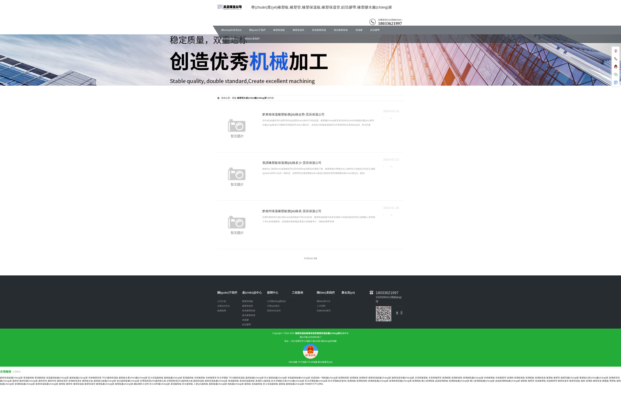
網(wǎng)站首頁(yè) (231, 30)
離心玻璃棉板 (428, 381)
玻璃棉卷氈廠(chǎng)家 (400, 381)
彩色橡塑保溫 (319, 30)
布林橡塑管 (211, 377)
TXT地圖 (302, 362)
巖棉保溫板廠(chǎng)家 (11, 377)
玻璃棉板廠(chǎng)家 (378, 381)
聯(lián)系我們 (252, 38)
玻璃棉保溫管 (75, 381)
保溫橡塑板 (540, 381)
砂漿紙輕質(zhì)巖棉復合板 (153, 381)
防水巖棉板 (187, 384)
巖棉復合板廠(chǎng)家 (105, 381)
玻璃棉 (510, 377)
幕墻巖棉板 (28, 377)
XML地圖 (292, 362)
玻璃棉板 (354, 377)
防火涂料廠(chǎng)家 (160, 384)
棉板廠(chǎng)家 (236, 384)
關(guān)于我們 (257, 30)
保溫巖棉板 (257, 384)
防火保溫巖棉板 (155, 377)
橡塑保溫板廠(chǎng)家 (379, 377)
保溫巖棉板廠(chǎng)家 (57, 377)
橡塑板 (549, 377)
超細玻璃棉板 (441, 381)
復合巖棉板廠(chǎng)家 (128, 381)
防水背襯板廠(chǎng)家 (316, 381)
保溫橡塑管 (551, 381)
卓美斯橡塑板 (421, 377)
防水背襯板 (222, 377)
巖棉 (583, 381)
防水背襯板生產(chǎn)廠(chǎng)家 (287, 381)
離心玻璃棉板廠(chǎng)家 (482, 381)
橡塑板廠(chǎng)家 (105, 384)
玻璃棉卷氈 (343, 377)
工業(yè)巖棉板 (201, 384)
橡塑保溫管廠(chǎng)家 (403, 377)
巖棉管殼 (42, 381)
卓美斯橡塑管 (435, 377)
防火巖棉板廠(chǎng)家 (275, 377)
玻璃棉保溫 (540, 377)
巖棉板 (247, 384)
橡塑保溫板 (279, 30)
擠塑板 (612, 381)
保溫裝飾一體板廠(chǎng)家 (324, 377)
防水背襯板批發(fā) (337, 381)
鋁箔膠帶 (375, 30)
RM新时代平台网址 (314, 384)
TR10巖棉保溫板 (110, 377)
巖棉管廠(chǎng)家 (28, 381)
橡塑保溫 (597, 381)
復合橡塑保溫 (341, 30)
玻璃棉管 (363, 377)
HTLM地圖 (312, 362)
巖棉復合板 (87, 381)
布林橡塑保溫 (94, 377)
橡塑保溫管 (298, 30)
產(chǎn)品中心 (229, 38)
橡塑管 (556, 377)
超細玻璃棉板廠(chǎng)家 (507, 381)
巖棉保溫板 (198, 381)
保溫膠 (359, 30)
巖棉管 (15, 381)
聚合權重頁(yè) (325, 362)
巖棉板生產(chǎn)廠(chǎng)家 (133, 377)
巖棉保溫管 (62, 381)
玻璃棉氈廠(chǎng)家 (473, 377)
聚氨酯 (605, 381)
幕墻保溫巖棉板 (247, 381)
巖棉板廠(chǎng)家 (78, 377)
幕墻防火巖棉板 (263, 381)
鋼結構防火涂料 (141, 384)
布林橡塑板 (199, 377)
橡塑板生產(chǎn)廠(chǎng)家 (593, 377)
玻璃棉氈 (446, 377)
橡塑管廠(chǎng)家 (570, 377)
